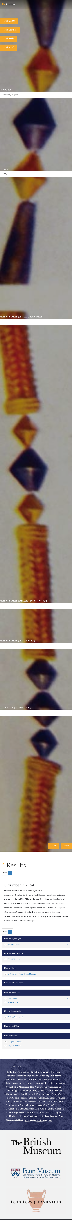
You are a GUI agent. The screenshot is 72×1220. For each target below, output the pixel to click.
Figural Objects (12, 944)
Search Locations (10, 30)
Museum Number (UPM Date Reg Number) (21, 317)
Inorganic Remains (13, 1042)
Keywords (5, 90)
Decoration (10, 998)
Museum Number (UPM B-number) (17, 641)
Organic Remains (12, 1045)
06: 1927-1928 (12, 959)
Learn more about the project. (38, 1120)
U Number (5, 169)
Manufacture (11, 1002)
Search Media (9, 38)
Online (9, 4)
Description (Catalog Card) (15, 708)
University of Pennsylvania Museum (20, 974)
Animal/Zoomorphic (13, 1017)
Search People (9, 47)
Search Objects (9, 21)
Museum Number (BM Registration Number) (23, 601)
